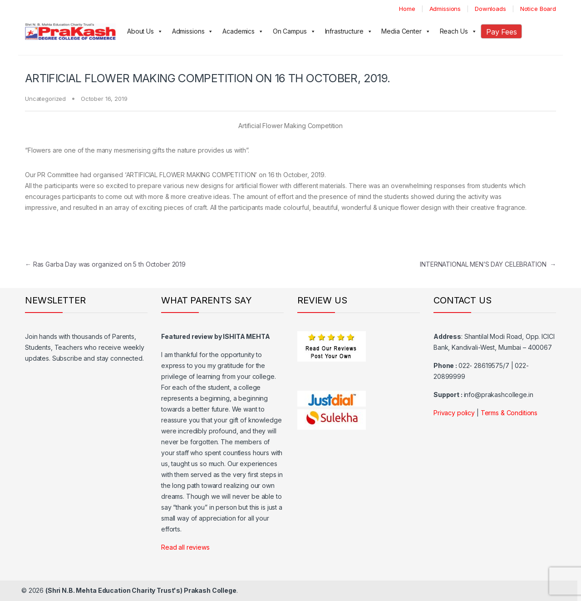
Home (407, 8)
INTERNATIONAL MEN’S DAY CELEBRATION (488, 264)
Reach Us (458, 31)
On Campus (294, 31)
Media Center (405, 31)
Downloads (490, 8)
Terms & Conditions (509, 413)
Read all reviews (185, 547)
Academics (243, 31)
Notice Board (538, 8)
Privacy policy (454, 413)
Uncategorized (45, 98)
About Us (145, 31)
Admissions (445, 8)
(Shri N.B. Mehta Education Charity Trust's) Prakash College (140, 590)
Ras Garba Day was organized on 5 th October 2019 (105, 264)
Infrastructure (349, 31)
